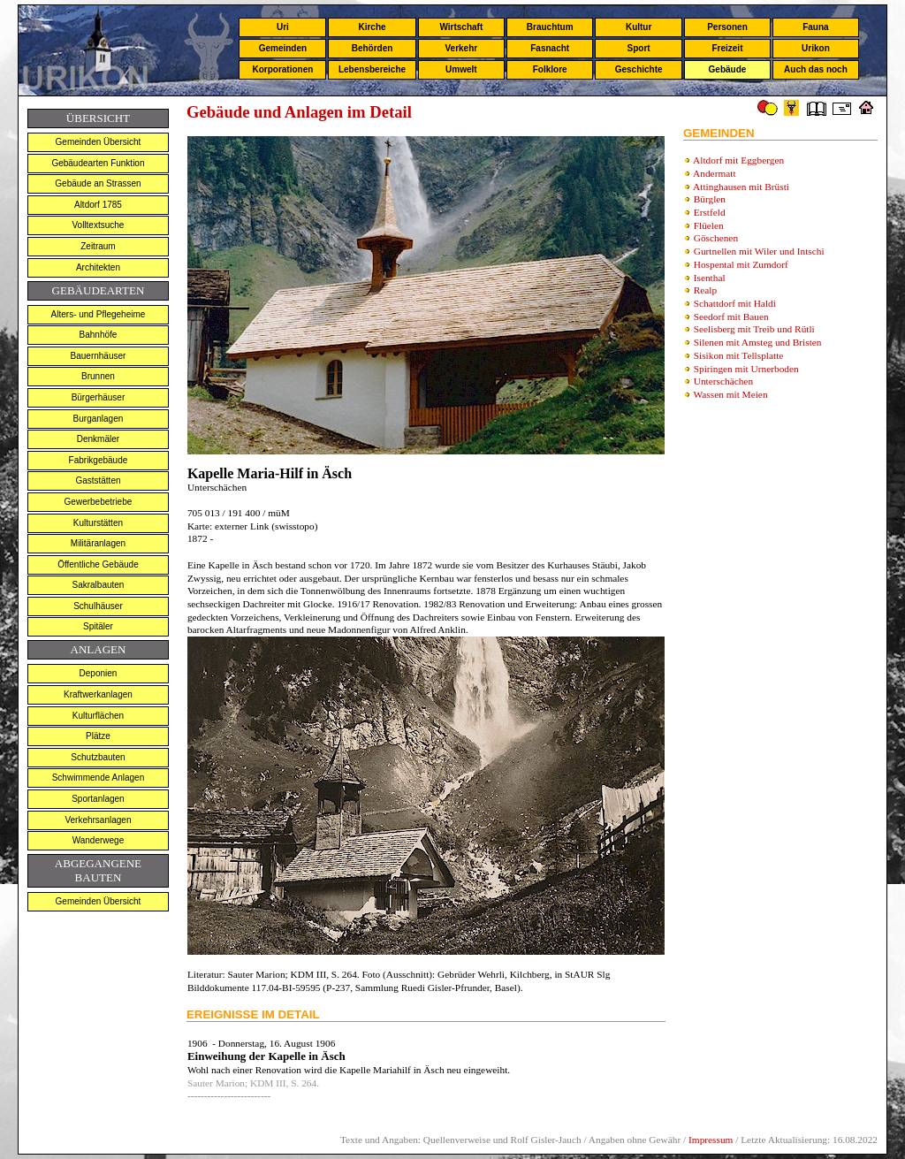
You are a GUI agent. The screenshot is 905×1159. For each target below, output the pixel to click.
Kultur (638, 27)
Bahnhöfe (99, 334)
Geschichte (639, 69)
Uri (283, 27)
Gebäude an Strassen (98, 183)
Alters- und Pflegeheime (98, 314)
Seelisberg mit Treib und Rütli (754, 329)
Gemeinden (283, 48)
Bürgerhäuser (98, 397)
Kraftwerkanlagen (98, 694)
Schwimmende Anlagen (98, 777)
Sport (638, 48)
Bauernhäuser (98, 356)
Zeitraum (97, 246)
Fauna (815, 27)
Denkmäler (98, 439)
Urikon (816, 48)
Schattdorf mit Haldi (735, 303)
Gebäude (728, 69)
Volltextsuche (98, 225)
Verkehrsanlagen (98, 820)
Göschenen (716, 238)
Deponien (99, 673)
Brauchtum (550, 27)
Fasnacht (549, 48)
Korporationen (282, 69)
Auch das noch (816, 69)
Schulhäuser (98, 606)
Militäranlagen (98, 543)
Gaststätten (97, 480)
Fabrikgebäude (98, 460)
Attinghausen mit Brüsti (741, 186)
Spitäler (98, 626)
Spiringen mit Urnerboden (746, 368)
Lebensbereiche (372, 69)
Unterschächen (723, 381)
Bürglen (710, 199)
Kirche (371, 27)
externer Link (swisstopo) (264, 526)
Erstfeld (710, 212)
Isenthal (710, 277)
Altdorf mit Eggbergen (738, 160)
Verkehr (461, 48)
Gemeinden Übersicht (98, 142)
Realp (705, 290)
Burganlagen (98, 418)
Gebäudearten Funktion (97, 163)
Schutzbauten (98, 757)
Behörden (372, 48)
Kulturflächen (98, 716)
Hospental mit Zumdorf (741, 264)
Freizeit (726, 48)
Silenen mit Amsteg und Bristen (758, 342)
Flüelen (709, 225)
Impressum (710, 1139)
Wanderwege (98, 840)
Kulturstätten (98, 523)
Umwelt (461, 69)
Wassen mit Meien (731, 394)
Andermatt (714, 173)
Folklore (550, 69)
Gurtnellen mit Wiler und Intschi (759, 251)
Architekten (98, 267)
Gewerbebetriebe (99, 502)
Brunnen (98, 376)
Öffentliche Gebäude (98, 564)
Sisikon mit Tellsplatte (739, 355)
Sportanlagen (98, 799)
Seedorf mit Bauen (731, 316)
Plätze (98, 736)
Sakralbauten (98, 585)
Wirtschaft (461, 27)
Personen (727, 27)
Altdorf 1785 (98, 205)
